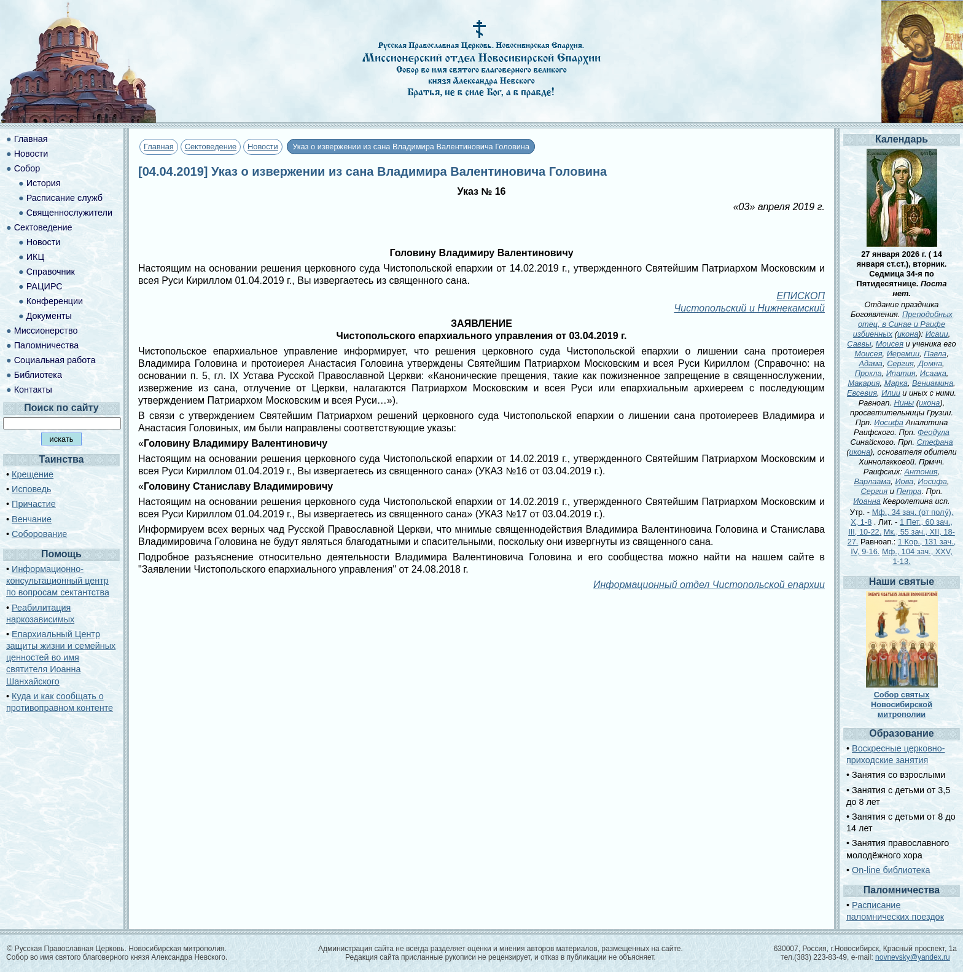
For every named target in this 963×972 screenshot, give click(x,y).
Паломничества (46, 345)
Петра (908, 491)
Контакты (33, 389)
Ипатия (901, 373)
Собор (27, 168)
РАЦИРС (44, 286)
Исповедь (31, 489)
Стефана (935, 442)
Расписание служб (64, 198)
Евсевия (862, 393)
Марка (896, 383)
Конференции (54, 301)
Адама (871, 363)
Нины (904, 402)
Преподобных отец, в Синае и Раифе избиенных (903, 324)
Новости (263, 146)
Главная (159, 146)
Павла (935, 353)
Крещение (32, 474)
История (43, 183)
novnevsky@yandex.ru (912, 957)
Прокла (868, 373)
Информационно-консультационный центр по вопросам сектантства (57, 580)
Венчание (32, 519)
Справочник (50, 271)
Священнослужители (69, 213)
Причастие (34, 504)
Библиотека (38, 375)
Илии (890, 393)
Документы (49, 316)
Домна (930, 363)
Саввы (859, 343)
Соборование (39, 534)
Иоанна (867, 501)
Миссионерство (46, 330)
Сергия (900, 363)
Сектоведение (210, 146)
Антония (920, 471)
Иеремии (903, 353)
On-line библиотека (891, 870)
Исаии (937, 334)
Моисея (889, 343)
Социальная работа (55, 360)
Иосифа (888, 422)
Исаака (933, 373)
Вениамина (932, 383)
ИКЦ (35, 257)
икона (907, 334)
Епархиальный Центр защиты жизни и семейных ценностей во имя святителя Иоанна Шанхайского (60, 657)
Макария (863, 383)
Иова (904, 481)
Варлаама (872, 481)
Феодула (933, 432)
